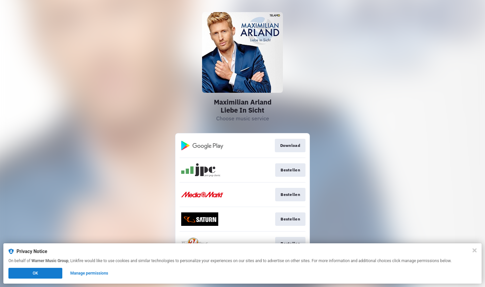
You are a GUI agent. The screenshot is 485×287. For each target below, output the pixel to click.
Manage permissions (89, 273)
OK (35, 273)
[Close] (474, 250)
